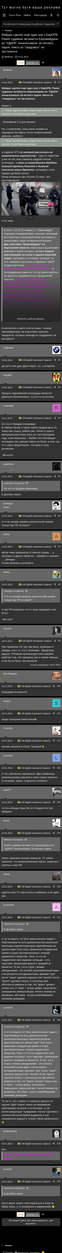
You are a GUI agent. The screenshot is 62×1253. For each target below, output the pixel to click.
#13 (58, 768)
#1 (59, 82)
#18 (58, 1020)
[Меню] (4, 15)
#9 (59, 641)
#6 (59, 516)
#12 (58, 740)
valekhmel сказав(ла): (14, 924)
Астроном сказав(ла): (14, 1026)
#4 (59, 418)
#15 (58, 833)
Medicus (8, 56)
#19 (58, 1143)
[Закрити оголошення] (57, 24)
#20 (58, 1181)
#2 (59, 360)
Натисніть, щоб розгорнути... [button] (31, 318)
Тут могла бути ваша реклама (31, 7)
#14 (58, 802)
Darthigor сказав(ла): (14, 591)
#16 (58, 886)
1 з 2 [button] (20, 62)
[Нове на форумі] (51, 15)
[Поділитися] (55, 82)
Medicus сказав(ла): (13, 839)
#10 (58, 686)
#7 (59, 546)
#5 (59, 476)
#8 (59, 584)
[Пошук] (58, 15)
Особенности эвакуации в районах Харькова (29, 24)
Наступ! (32, 62)
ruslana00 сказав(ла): (14, 483)
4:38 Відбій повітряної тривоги (36, 82)
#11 (58, 713)
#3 (59, 387)
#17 (58, 917)
